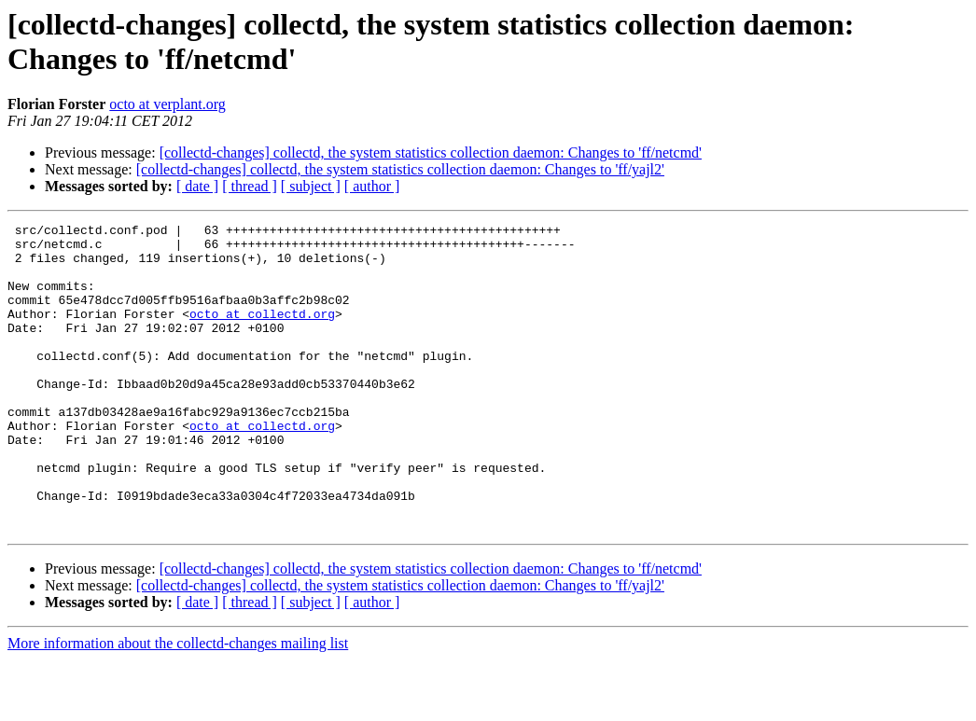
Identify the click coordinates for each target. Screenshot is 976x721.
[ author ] (372, 186)
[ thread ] (249, 186)
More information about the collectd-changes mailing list (177, 705)
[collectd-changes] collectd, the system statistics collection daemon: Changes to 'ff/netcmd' (431, 152)
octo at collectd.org (262, 333)
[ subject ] (311, 186)
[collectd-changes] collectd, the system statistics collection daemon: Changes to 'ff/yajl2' (400, 169)
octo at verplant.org (167, 104)
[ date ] (197, 186)
